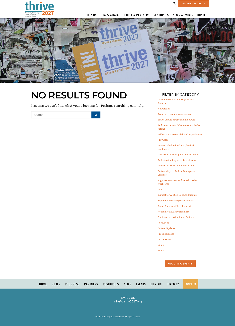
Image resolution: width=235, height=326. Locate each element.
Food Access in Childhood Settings (176, 217)
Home (43, 284)
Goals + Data (110, 15)
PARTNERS (91, 284)
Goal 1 (161, 189)
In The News (165, 239)
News (127, 284)
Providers (163, 139)
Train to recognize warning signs (175, 114)
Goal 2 (161, 250)
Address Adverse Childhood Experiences (180, 134)
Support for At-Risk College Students (177, 194)
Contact (203, 15)
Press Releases (166, 233)
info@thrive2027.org (128, 301)
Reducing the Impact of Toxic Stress (177, 160)
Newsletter (164, 108)
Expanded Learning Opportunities (176, 200)
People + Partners (136, 15)
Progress (72, 284)
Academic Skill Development (173, 211)
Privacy (173, 284)
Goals (56, 284)
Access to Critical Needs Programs (176, 165)
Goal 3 (161, 244)
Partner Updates (166, 228)
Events (141, 284)
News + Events (183, 15)
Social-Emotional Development (174, 206)
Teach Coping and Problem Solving (176, 119)
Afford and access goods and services (178, 154)
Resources (161, 15)
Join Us (92, 15)
